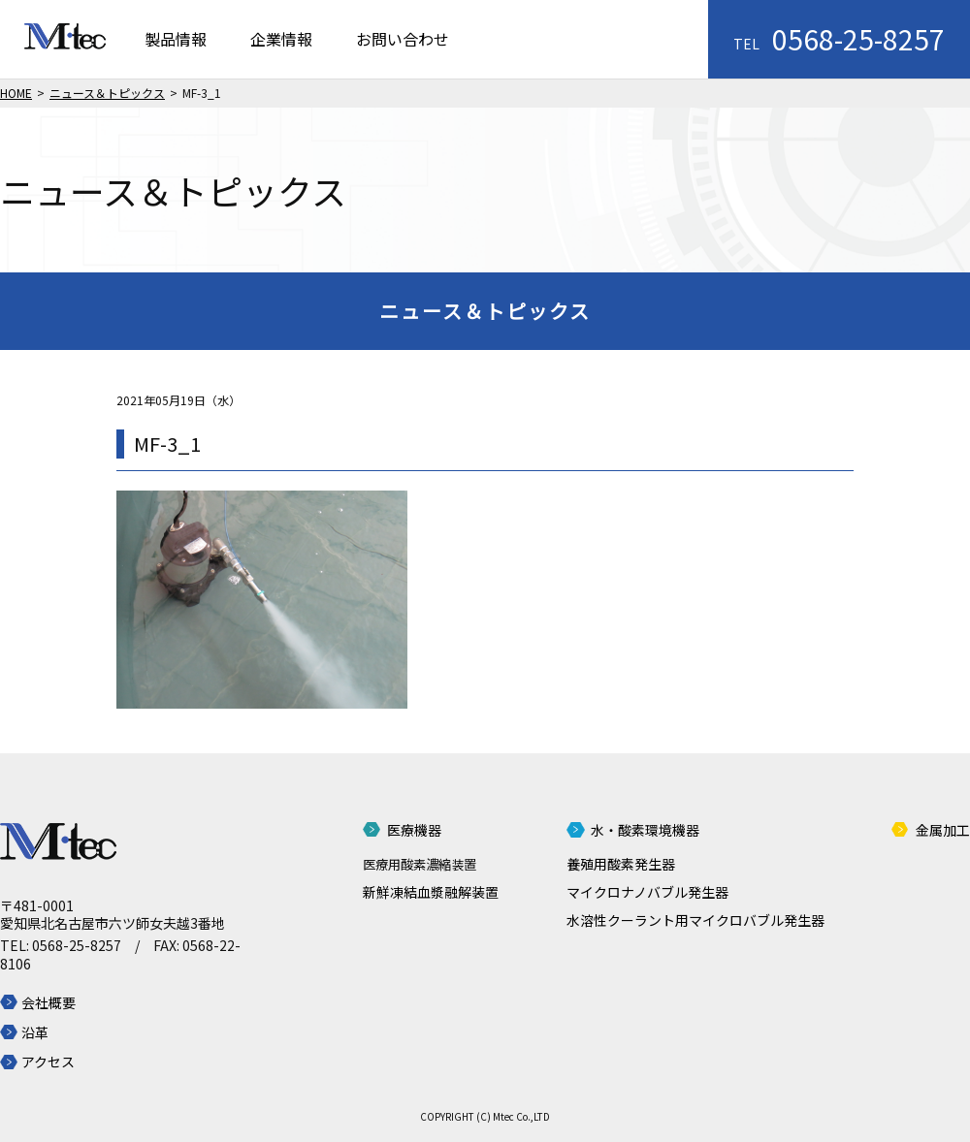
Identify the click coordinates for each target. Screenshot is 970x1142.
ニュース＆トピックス (107, 92)
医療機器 (414, 830)
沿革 (34, 1032)
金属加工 (943, 830)
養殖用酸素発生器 (620, 863)
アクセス (48, 1061)
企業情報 (281, 38)
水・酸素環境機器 (645, 830)
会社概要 (48, 1002)
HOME (16, 92)
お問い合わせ (402, 38)
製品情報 (176, 38)
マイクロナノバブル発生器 (647, 892)
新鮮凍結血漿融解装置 (431, 892)
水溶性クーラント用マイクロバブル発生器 (695, 920)
